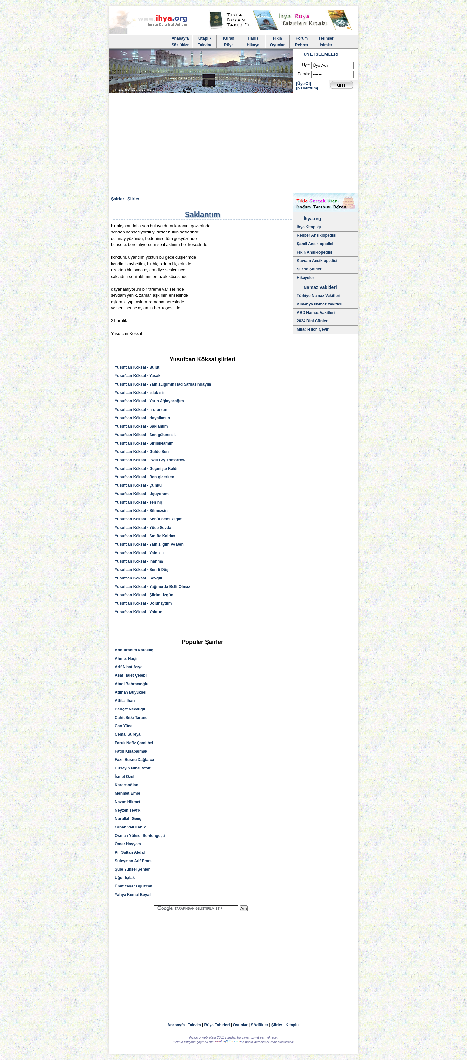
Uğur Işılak (125, 877)
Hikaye (253, 45)
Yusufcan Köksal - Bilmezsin (141, 510)
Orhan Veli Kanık (130, 827)
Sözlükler (180, 45)
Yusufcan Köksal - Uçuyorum (142, 494)
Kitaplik (204, 38)
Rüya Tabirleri (217, 1025)
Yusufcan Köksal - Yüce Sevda (143, 527)
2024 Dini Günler (312, 321)
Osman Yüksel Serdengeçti (140, 835)
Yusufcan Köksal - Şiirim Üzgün (144, 595)
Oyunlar (277, 45)
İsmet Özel (124, 776)
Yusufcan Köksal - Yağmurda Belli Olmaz (152, 586)
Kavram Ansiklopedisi (317, 260)
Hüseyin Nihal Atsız (133, 768)
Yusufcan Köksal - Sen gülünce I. (145, 435)
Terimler (325, 38)
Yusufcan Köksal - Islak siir (140, 392)
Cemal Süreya (127, 734)
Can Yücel (124, 726)
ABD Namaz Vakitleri (316, 312)
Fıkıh (277, 38)
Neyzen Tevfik (127, 810)
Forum (302, 38)
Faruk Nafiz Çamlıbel (134, 743)
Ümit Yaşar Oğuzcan (133, 886)
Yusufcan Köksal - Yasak (138, 376)
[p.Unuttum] (307, 88)
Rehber (301, 45)
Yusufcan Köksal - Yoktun (138, 612)
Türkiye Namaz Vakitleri (318, 295)
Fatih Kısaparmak (131, 751)
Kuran (228, 38)
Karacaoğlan (126, 785)
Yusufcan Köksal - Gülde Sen (142, 451)
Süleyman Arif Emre (133, 861)
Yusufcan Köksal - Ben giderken (144, 477)
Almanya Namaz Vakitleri (319, 304)
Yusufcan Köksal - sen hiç (139, 502)
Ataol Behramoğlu (131, 684)
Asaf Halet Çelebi (131, 675)
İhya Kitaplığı (309, 227)
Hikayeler (305, 277)
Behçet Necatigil (130, 709)
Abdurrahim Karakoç (134, 650)
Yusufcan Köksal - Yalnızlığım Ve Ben (149, 544)
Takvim (204, 45)
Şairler (117, 199)
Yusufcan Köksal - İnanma (139, 561)
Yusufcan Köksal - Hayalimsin (142, 418)
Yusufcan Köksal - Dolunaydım (143, 603)
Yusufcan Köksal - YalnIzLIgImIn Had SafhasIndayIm (163, 384)
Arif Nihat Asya (129, 667)
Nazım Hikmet (127, 802)
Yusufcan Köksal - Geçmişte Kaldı (146, 468)
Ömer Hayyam (128, 844)
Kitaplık (293, 1025)
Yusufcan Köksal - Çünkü (138, 485)
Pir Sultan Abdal (130, 852)
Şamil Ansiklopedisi (315, 244)
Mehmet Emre (127, 793)
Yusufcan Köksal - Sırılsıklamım (144, 443)
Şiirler (133, 199)
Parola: (304, 74)
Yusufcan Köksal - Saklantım (141, 426)
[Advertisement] (233, 144)
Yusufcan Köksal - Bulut (137, 367)
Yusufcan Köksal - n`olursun (141, 409)
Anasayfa (180, 38)
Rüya (229, 45)
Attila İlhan (125, 700)
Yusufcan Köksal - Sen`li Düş (141, 569)
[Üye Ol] (303, 83)
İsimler (326, 45)
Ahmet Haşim (127, 658)
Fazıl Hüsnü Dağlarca (134, 759)
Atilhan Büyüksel (130, 692)
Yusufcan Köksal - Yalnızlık (140, 553)
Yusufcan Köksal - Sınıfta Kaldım (145, 536)
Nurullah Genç (128, 818)
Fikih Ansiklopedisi (314, 252)
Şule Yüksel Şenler (132, 869)
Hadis (253, 38)
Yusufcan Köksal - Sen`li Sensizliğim (149, 519)
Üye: (306, 65)
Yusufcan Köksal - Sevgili (138, 578)
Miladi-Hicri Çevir (313, 329)
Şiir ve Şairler (309, 269)
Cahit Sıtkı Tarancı (132, 717)
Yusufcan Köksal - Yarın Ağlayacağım (149, 401)
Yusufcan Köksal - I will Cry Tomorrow (150, 460)
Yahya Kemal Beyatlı (134, 894)
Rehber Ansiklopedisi (316, 235)
